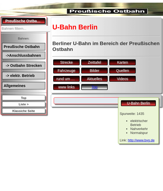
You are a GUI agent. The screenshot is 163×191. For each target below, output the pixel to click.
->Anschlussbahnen (22, 55)
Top (23, 97)
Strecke (66, 62)
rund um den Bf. (68, 79)
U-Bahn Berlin (138, 103)
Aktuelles (94, 79)
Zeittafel (94, 62)
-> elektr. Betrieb (19, 75)
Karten (122, 62)
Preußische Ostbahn (22, 47)
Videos (122, 79)
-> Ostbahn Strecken (23, 65)
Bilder (94, 70)
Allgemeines (14, 86)
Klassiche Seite (23, 110)
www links (66, 87)
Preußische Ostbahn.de (25, 21)
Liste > (24, 104)
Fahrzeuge (66, 70)
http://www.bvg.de (141, 140)
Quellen (122, 70)
